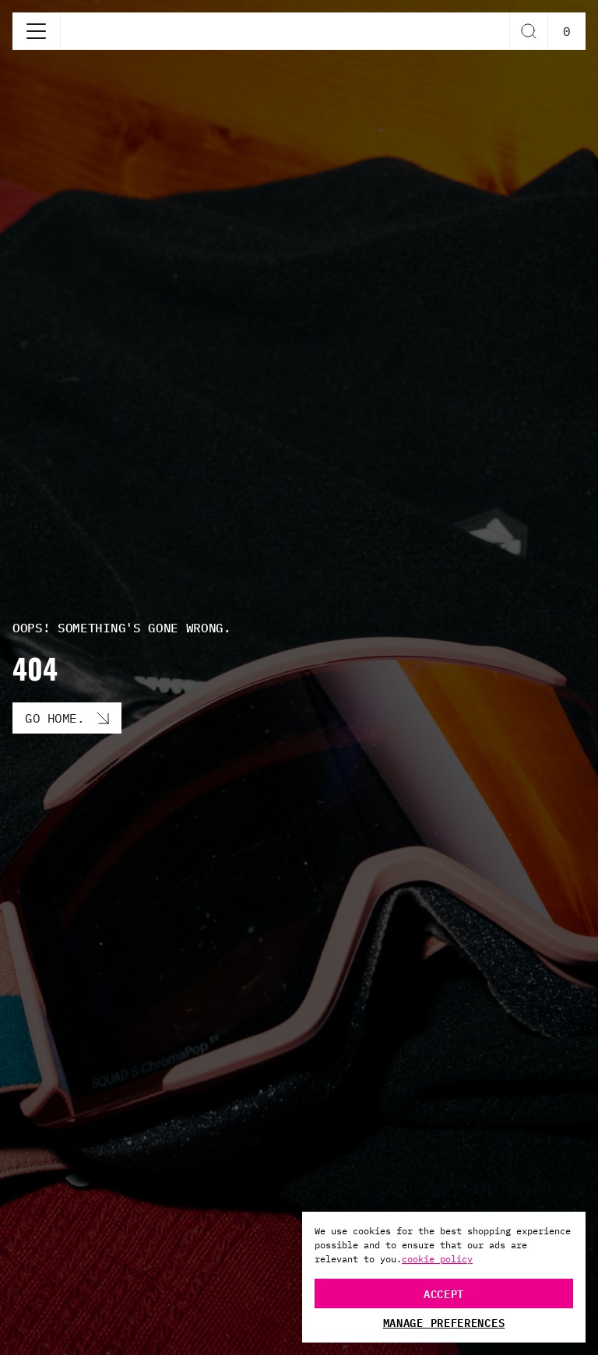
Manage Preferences (444, 1322)
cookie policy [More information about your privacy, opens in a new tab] (437, 1259)
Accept (444, 1293)
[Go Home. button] (66, 718)
